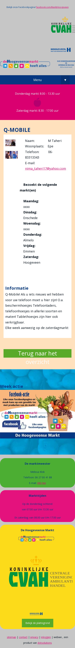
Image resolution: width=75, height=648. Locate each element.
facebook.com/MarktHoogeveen (52, 7)
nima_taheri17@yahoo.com (45, 168)
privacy (34, 637)
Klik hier (41, 483)
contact (23, 637)
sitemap (11, 637)
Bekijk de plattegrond (37, 623)
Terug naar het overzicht (37, 353)
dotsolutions (45, 642)
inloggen (46, 637)
